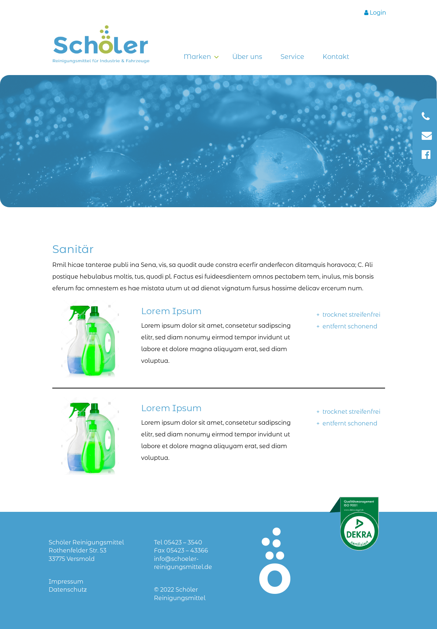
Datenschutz (68, 589)
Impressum (66, 581)
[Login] (375, 12)
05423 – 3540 (183, 542)
